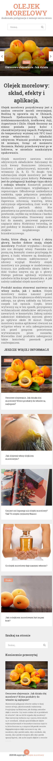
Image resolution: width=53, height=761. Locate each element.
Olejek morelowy (26, 9)
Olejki (8, 360)
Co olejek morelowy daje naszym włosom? (26, 565)
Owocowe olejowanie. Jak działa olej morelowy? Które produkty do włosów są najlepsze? (25, 400)
